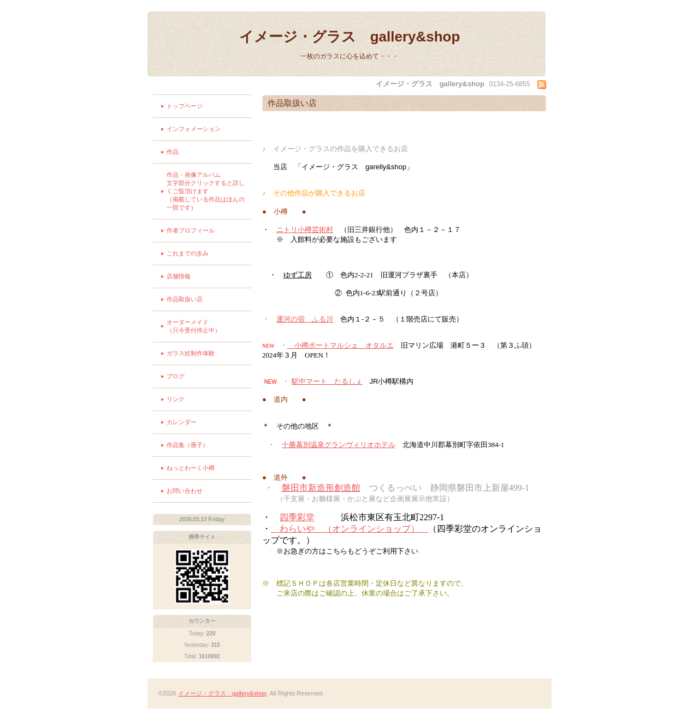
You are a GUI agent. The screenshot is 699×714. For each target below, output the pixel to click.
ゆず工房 (297, 275)
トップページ (185, 106)
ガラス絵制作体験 (191, 353)
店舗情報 (179, 276)
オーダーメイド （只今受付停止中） (206, 326)
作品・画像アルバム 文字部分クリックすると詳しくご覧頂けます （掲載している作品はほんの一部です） (209, 191)
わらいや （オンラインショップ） (349, 528)
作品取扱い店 (185, 299)
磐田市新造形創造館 (321, 487)
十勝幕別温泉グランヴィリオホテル (338, 445)
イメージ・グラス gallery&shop (349, 36)
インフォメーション (194, 129)
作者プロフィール (191, 230)
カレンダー (182, 422)
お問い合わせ (185, 490)
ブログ (176, 376)
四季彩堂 (297, 517)
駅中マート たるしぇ (327, 381)
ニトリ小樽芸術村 (304, 229)
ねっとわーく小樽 (191, 468)
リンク (176, 399)
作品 (173, 151)
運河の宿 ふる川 (304, 319)
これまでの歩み (188, 253)
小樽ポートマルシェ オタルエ (340, 345)
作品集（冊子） (188, 445)
